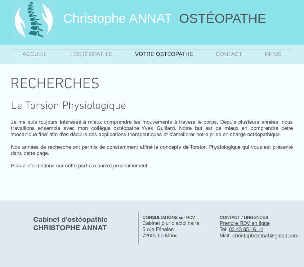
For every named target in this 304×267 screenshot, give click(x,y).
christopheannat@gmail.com (265, 235)
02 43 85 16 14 (246, 229)
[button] (91, 54)
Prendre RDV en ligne (245, 223)
